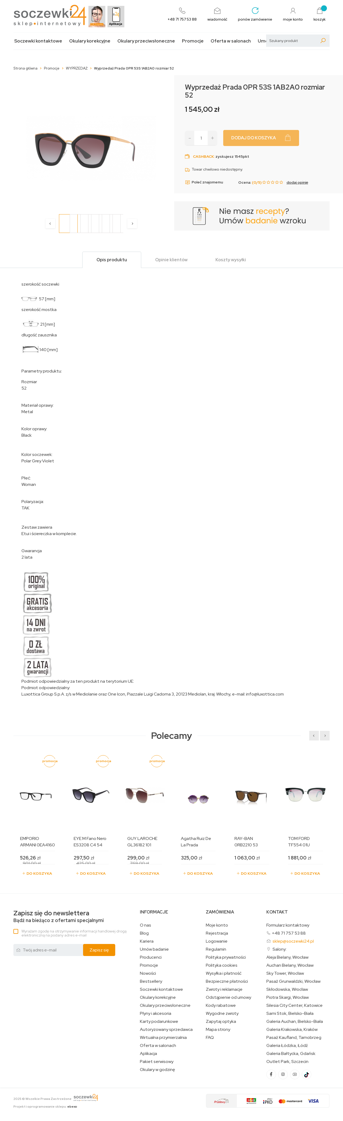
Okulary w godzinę (157, 1069)
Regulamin (216, 949)
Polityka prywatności (226, 957)
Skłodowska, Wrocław (287, 989)
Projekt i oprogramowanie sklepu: (45, 1106)
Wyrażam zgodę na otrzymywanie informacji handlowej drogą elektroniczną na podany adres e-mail (73, 933)
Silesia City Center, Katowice (294, 1005)
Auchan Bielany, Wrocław (290, 965)
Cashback (203, 156)
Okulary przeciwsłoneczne (146, 41)
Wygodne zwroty (222, 1013)
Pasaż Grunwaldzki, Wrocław (293, 981)
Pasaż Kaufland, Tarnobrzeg (293, 1037)
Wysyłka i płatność (223, 973)
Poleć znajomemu (204, 182)
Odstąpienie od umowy (228, 997)
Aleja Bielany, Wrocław (287, 957)
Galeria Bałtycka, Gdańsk (290, 1053)
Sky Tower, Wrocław (285, 973)
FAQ (210, 1037)
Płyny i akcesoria (155, 1013)
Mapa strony (218, 1029)
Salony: (279, 949)
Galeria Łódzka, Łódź (287, 1045)
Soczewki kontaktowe (38, 41)
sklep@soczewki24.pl (293, 941)
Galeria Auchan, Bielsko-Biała (294, 1021)
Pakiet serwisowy (156, 1061)
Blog (144, 933)
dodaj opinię (297, 182)
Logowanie (217, 941)
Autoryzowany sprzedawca (166, 1029)
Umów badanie (154, 949)
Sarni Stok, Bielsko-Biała (290, 1013)
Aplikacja (148, 1053)
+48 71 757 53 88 (289, 933)
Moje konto (217, 925)
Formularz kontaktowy (287, 925)
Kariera (147, 941)
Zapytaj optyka (221, 1021)
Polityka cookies (221, 965)
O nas (145, 925)
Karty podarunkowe (159, 1021)
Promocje (192, 41)
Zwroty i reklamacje (224, 989)
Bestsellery (151, 981)
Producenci (151, 957)
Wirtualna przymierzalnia (163, 1037)
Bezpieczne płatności (227, 981)
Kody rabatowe (221, 1005)
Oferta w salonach (231, 41)
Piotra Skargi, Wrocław (287, 997)
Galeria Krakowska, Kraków (292, 1029)
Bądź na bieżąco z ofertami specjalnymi (58, 916)
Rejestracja (217, 933)
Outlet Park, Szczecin (287, 1061)
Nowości (148, 973)
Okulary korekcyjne (89, 41)
